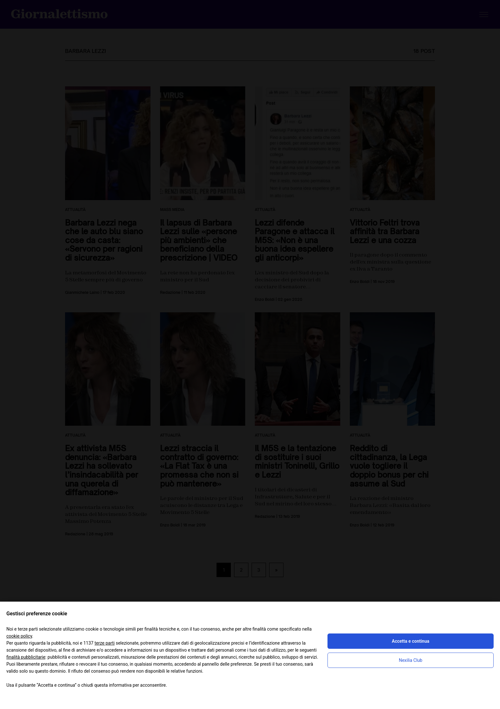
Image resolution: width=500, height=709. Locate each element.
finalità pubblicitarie (25, 657)
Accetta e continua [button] (410, 641)
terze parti (104, 643)
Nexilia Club (411, 660)
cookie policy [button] (19, 636)
